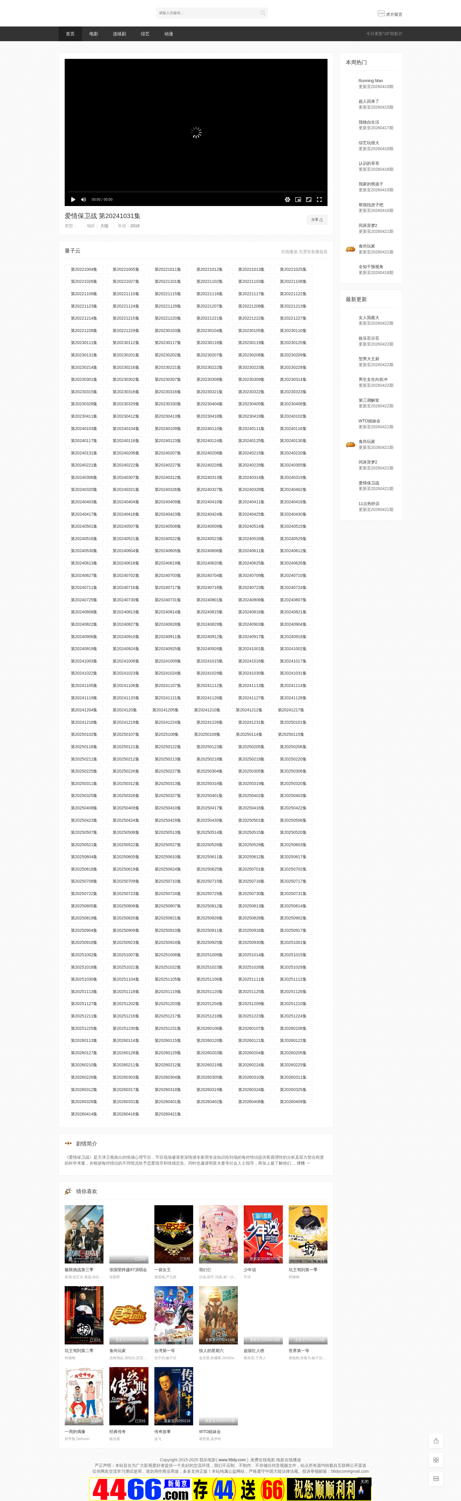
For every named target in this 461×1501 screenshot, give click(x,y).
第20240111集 (251, 428)
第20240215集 (251, 453)
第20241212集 (249, 710)
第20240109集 (168, 428)
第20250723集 (126, 893)
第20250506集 (293, 820)
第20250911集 (209, 930)
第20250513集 (168, 832)
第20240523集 (209, 538)
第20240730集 (126, 599)
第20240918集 (293, 636)
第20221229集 (126, 330)
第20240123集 (168, 440)
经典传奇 (117, 1431)
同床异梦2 (368, 225)
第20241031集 (293, 673)
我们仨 (205, 1269)
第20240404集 (126, 501)
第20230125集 (293, 342)
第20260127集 (84, 1052)
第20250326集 (126, 795)
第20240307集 (126, 477)
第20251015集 (293, 954)
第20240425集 (251, 514)
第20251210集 (293, 1003)
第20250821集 (168, 918)
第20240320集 (84, 489)
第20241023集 (126, 673)
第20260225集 (293, 1064)
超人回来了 (369, 101)
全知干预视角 (371, 266)
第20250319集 (251, 783)
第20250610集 (168, 856)
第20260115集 (168, 1040)
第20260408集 (251, 1101)
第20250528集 (209, 844)
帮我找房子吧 (371, 204)
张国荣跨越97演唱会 (128, 1269)
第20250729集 (209, 893)
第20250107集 (126, 734)
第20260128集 (126, 1052)
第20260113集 (84, 1040)
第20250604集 (84, 856)
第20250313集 (168, 783)
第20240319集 (293, 477)
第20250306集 (293, 771)
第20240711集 (84, 587)
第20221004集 (84, 269)
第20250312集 (126, 783)
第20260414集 (84, 1114)
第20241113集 (251, 685)
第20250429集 (168, 820)
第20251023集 (209, 967)
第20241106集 (126, 685)
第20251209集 (251, 1003)
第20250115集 (291, 734)
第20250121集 (126, 746)
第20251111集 (251, 979)
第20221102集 (209, 281)
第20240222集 (126, 465)
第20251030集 (84, 979)
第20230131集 (84, 355)
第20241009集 (168, 661)
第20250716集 (251, 881)
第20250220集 (293, 759)
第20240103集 (84, 428)
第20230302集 (126, 379)
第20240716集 (126, 587)
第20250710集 (168, 881)
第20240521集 (126, 538)
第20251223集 (251, 1016)
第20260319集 (209, 1089)
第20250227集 (168, 771)
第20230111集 (84, 342)
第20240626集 (293, 563)
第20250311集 (84, 783)
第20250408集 (84, 808)
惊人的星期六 (211, 1350)
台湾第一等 (164, 1350)
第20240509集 (209, 526)
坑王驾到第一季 (303, 1269)
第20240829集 (209, 624)
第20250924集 (168, 942)
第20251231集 (168, 1028)
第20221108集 (293, 281)
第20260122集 (293, 1040)
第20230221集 (168, 367)
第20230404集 (209, 403)
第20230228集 (293, 367)
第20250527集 (168, 844)
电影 (93, 33)
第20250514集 (209, 832)
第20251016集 (84, 967)
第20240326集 (168, 489)
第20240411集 (251, 501)
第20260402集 (209, 1101)
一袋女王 (162, 1269)
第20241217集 (291, 710)
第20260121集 (251, 1040)
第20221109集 (84, 293)
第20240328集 (251, 489)
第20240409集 (168, 501)
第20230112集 (126, 342)
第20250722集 (84, 893)
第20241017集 (293, 661)
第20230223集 (251, 367)
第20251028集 (251, 967)
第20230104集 (209, 330)
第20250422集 (293, 808)
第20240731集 (168, 599)
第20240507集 (126, 526)
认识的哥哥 (369, 163)
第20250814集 (293, 906)
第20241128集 (293, 697)
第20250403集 (293, 795)
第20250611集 (209, 856)
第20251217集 (168, 1016)
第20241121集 (168, 697)
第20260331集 (126, 1101)
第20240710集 (293, 575)
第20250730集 (251, 893)
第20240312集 (168, 477)
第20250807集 (168, 906)
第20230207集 (209, 355)
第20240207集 (168, 453)
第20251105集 (168, 979)
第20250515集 (251, 832)
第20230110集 (293, 330)
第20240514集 (251, 526)
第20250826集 (209, 918)
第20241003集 (84, 661)
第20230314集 (293, 379)
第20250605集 (126, 856)
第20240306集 (84, 477)
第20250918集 (84, 942)
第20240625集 (251, 563)
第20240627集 (84, 575)
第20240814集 (168, 612)
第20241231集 (251, 722)
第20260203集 (209, 1052)
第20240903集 (251, 624)
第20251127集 (84, 1003)
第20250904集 (84, 930)
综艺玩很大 (369, 142)
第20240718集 (209, 587)
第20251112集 (293, 979)
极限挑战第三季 (79, 1269)
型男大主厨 (369, 358)
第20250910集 (168, 930)
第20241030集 (251, 673)
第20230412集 (126, 416)
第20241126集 (209, 697)
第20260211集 (126, 1064)
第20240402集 (293, 489)
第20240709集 (251, 575)
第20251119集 (168, 991)
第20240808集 (84, 612)
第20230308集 (209, 379)
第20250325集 (84, 795)
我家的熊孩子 (371, 184)
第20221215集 (126, 318)
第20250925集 (209, 942)
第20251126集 (293, 991)
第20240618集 (126, 563)
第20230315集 (84, 391)
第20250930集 (251, 942)
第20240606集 (209, 550)
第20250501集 (251, 820)
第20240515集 (293, 526)
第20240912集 (209, 636)
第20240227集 (168, 465)
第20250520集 (293, 832)
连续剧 (119, 33)
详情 (304, 1163)
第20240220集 (293, 453)
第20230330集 (168, 403)
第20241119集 (84, 697)
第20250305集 (251, 771)
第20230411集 (84, 416)
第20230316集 (126, 391)
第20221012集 (209, 269)
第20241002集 (293, 648)
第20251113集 (84, 991)
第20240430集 (293, 514)
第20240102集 (293, 416)
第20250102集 (84, 734)
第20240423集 (168, 514)
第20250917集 (293, 930)
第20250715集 (209, 881)
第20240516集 (84, 538)
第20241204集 (84, 710)
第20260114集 (126, 1040)
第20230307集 (168, 379)
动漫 (168, 33)
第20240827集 (126, 624)
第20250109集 (207, 734)
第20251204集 (209, 1003)
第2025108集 (167, 734)
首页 (70, 33)
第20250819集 (84, 918)
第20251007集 (126, 954)
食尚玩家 (117, 1350)
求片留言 (390, 14)
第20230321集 (209, 391)
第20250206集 (293, 746)
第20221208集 (251, 306)
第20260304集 (168, 1077)
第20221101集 (168, 281)
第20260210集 (84, 1064)
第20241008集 (126, 661)
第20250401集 (209, 795)
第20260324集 (251, 1089)
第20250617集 (293, 856)
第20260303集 (126, 1077)
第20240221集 (84, 465)
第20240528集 (251, 538)
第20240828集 (168, 624)
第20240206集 (126, 453)
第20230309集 (251, 379)
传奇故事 (162, 1431)
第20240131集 (84, 453)
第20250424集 (126, 820)
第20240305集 (293, 465)
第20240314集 (251, 477)
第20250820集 (126, 918)
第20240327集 (209, 489)
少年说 (250, 1269)
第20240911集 (168, 636)
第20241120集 (126, 697)
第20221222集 (251, 318)
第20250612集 (251, 856)
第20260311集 (293, 1077)
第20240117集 (84, 440)
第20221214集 (84, 318)
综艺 (145, 33)
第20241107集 (168, 685)
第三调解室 (369, 400)
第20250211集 (84, 759)
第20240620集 (209, 563)
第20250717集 (293, 881)
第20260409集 (293, 1101)
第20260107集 (251, 1028)
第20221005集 (126, 269)
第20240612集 (293, 550)
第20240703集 (168, 575)
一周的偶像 (75, 1431)
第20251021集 (126, 967)
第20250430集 (209, 820)
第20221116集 (209, 293)
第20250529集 (251, 844)
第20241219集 (126, 722)
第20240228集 (209, 465)
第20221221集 (209, 318)
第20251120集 (209, 991)
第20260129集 (168, 1052)
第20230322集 (251, 391)
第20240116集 (293, 428)
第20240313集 (209, 477)
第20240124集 (209, 440)
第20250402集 (251, 795)
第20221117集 (251, 293)
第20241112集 (209, 685)
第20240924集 (126, 648)
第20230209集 (293, 355)
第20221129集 (168, 306)
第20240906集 (84, 636)
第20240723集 (251, 587)
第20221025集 (293, 269)
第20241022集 (84, 673)
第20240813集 (126, 612)
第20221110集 (126, 293)
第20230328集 (84, 403)
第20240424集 (209, 514)
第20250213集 (168, 759)
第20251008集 (168, 954)
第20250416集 (251, 808)
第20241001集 (251, 648)
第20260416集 (126, 1114)
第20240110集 (209, 428)
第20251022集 (168, 967)
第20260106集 (209, 1028)
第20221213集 (293, 306)
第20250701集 (251, 869)
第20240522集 (168, 538)
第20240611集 (251, 550)
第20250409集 (126, 808)
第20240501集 (84, 526)
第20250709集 (126, 881)
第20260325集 (293, 1089)
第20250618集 (84, 869)
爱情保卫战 (369, 483)
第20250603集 (293, 844)
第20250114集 (249, 734)
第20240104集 (126, 428)
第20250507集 (84, 832)
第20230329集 (126, 403)
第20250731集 (293, 893)
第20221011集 (168, 269)
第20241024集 (168, 673)
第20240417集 (84, 514)
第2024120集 (125, 710)
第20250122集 (168, 746)
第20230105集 (251, 330)
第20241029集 (209, 673)
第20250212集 (126, 759)
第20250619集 (126, 869)
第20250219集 (251, 759)
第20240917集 (251, 636)
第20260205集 (293, 1052)
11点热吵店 (369, 503)
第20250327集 (168, 795)
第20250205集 (251, 746)
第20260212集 (168, 1064)
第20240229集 (251, 465)
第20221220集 (168, 318)
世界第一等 (299, 1350)
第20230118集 (209, 342)
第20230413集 (168, 416)
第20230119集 (251, 342)
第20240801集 (209, 599)
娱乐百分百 (369, 338)
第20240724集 (293, 587)
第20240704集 (209, 575)
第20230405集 (251, 403)
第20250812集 (209, 906)
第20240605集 (168, 550)
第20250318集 (209, 783)
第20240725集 (84, 599)
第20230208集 (251, 355)
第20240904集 (293, 624)
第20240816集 (251, 612)
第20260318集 (168, 1089)
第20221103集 (251, 281)
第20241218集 (84, 722)
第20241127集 (251, 697)
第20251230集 (126, 1028)
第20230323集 (293, 391)
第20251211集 (84, 1016)
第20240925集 (168, 648)
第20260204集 (251, 1052)
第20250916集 (251, 930)
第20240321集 (126, 489)
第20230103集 (168, 330)
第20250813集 (251, 906)
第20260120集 (209, 1040)
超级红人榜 (254, 1350)
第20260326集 (84, 1101)
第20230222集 (209, 367)
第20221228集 (84, 330)
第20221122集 (293, 293)
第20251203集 (168, 1003)
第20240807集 (293, 599)
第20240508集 (168, 526)
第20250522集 (126, 844)
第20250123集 (209, 746)
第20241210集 (207, 710)
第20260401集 (168, 1101)
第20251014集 (251, 954)
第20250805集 (84, 906)
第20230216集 (126, 367)
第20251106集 (209, 979)
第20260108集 (293, 1028)
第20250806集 (126, 906)
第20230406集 (293, 403)
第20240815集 (209, 612)
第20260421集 (168, 1114)
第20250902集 (293, 918)
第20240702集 (126, 575)
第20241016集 (251, 661)
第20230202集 (168, 355)
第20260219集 (209, 1064)
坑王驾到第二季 (79, 1350)
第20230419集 (251, 416)
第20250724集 (168, 893)
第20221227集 (293, 318)
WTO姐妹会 (210, 1431)
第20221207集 (209, 306)
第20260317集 (126, 1089)
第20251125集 (251, 991)
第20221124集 (126, 306)
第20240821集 (293, 612)
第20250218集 (209, 759)
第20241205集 (165, 710)
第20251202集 (126, 1003)
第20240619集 (168, 563)
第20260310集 (251, 1077)
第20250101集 (293, 722)
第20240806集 (251, 599)
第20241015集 (209, 661)
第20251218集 (209, 1016)
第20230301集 (84, 379)
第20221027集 (126, 281)
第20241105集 (84, 685)
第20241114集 (293, 685)
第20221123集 (84, 306)
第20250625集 (209, 869)
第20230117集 (168, 342)
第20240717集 (168, 587)
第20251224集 (293, 1016)
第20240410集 (209, 501)
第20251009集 (209, 954)
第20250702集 (293, 869)
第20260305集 (209, 1077)
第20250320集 (293, 783)
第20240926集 (209, 648)
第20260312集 (84, 1089)
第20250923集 (126, 942)
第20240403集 (84, 501)
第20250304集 (209, 771)
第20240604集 (126, 550)
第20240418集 (126, 514)
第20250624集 (168, 869)
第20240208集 (209, 453)
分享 (317, 219)
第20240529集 (293, 538)
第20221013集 (251, 269)
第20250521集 (84, 844)
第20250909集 (126, 930)
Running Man (371, 80)
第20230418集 (209, 416)
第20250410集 (168, 808)
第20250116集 (84, 746)
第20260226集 (84, 1077)
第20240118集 (126, 440)
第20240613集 (84, 563)
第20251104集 (126, 979)
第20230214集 (84, 367)
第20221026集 (84, 281)
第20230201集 (126, 355)
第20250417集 (209, 808)
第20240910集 (126, 636)
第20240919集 (84, 648)
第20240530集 (84, 550)
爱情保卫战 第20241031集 (103, 216)
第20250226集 (126, 771)
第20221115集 (168, 293)
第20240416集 (293, 501)
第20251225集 (84, 1028)
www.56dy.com (232, 1459)
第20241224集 (168, 722)
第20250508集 (126, 832)
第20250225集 (84, 771)
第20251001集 (293, 942)
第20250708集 (84, 881)
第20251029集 (293, 967)
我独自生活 (369, 122)
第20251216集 (126, 1016)
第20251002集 (84, 954)
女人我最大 (369, 317)
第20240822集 (84, 624)
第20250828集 (251, 918)
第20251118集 (126, 991)
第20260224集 (251, 1064)
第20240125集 (251, 440)
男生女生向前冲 (373, 379)
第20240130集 (293, 440)
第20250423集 (84, 820)
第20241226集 (209, 722)
